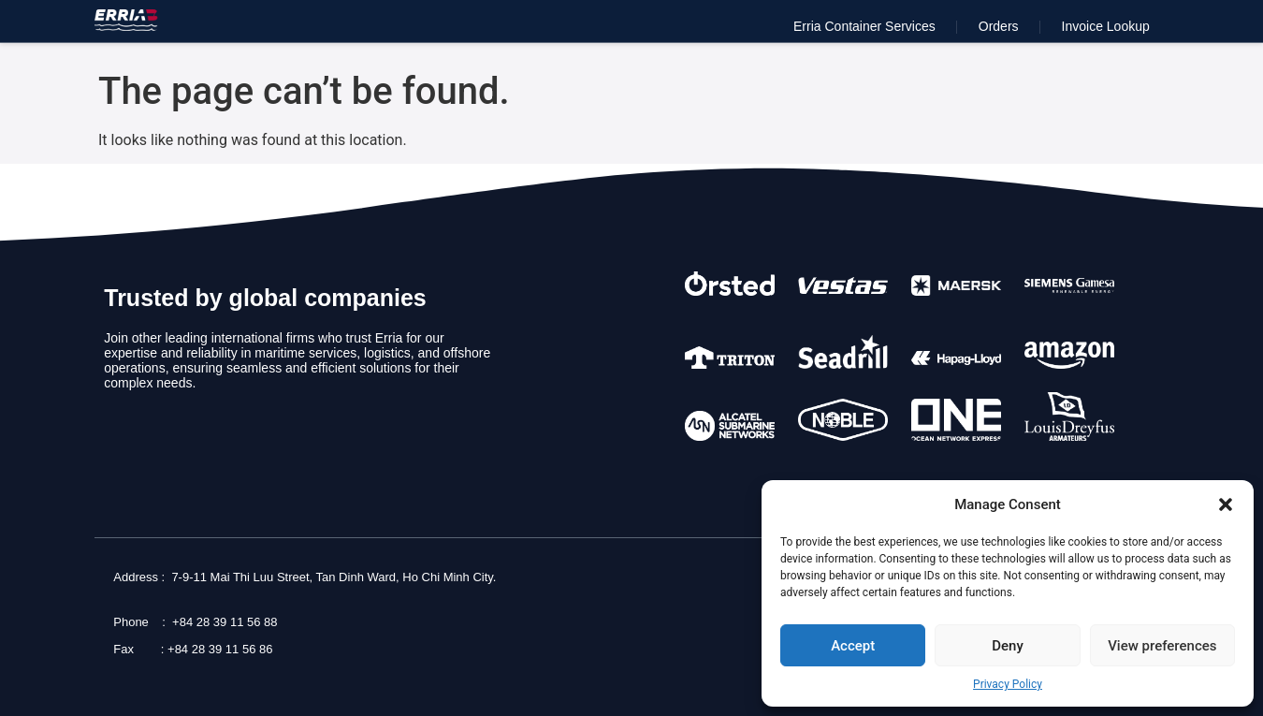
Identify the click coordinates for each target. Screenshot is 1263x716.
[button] (1225, 504)
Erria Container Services (864, 26)
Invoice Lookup (1106, 26)
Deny (1007, 645)
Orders (999, 26)
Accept (853, 645)
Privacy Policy (1007, 684)
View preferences (1162, 645)
